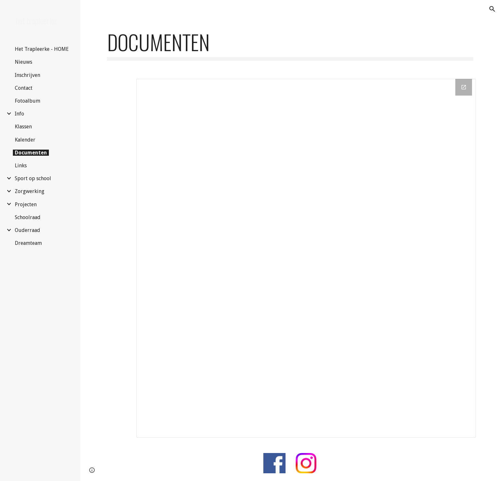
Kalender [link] (25, 140)
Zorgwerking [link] (29, 191)
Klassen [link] (23, 127)
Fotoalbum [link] (27, 101)
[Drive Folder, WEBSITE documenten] (306, 258)
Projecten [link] (26, 204)
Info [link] (19, 114)
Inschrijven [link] (27, 75)
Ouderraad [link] (27, 230)
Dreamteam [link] (28, 243)
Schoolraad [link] (28, 217)
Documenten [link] (31, 153)
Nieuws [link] (23, 62)
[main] (290, 45)
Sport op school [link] (33, 178)
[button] (492, 9)
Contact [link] (23, 88)
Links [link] (21, 165)
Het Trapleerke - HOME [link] (42, 49)
